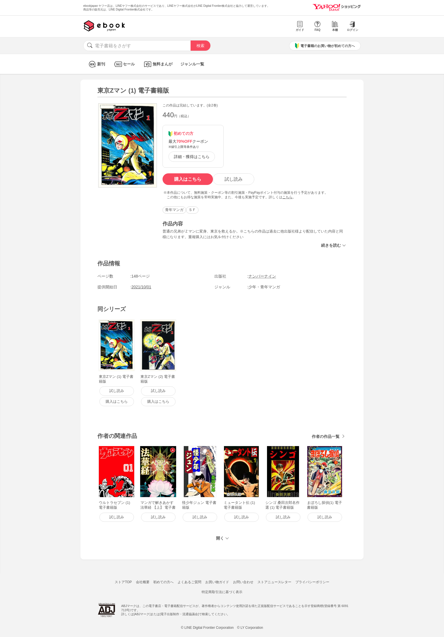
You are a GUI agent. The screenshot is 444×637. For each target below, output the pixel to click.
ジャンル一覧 (192, 64)
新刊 (96, 64)
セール (124, 64)
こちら (287, 197)
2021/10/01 (141, 287)
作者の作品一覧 (326, 436)
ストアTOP (123, 582)
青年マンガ (174, 210)
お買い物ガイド (217, 582)
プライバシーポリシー (312, 582)
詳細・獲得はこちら (192, 156)
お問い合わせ (243, 582)
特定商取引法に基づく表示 (222, 592)
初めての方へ (163, 582)
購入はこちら (187, 179)
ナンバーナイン (262, 276)
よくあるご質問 (189, 582)
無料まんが (157, 64)
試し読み (234, 179)
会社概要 (143, 582)
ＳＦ (192, 210)
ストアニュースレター (274, 582)
